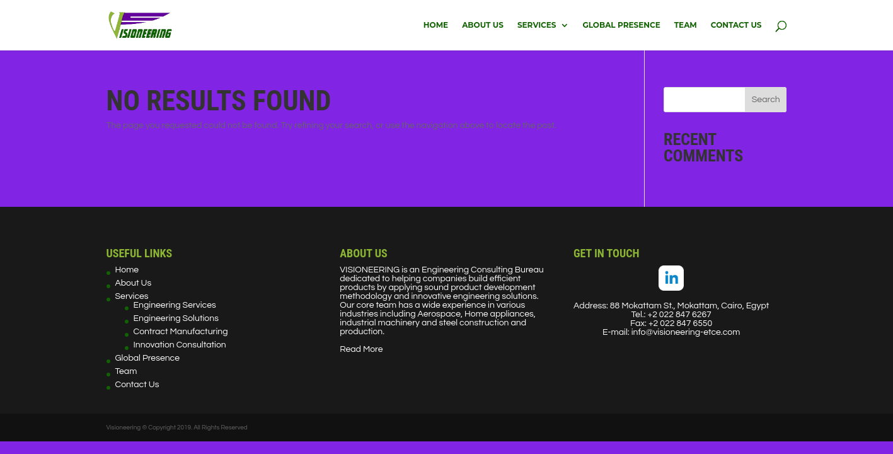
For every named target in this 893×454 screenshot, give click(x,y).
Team (685, 25)
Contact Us (736, 25)
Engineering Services (175, 305)
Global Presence (621, 25)
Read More (361, 349)
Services (536, 25)
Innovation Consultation (180, 344)
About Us (483, 25)
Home (435, 25)
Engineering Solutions (176, 318)
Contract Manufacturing (181, 331)
